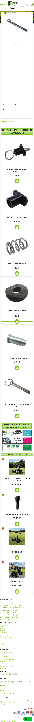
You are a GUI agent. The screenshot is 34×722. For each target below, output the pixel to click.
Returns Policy (5, 635)
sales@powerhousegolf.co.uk (9, 693)
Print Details (7, 122)
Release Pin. (5, 113)
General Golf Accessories (8, 609)
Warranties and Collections (9, 611)
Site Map (3, 645)
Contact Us (4, 641)
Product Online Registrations (9, 617)
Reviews (14, 105)
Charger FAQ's (5, 630)
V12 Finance (4, 656)
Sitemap (3, 668)
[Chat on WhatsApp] (26, 5)
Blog (2, 663)
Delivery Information (7, 634)
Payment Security (6, 637)
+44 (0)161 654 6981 (5, 688)
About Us (4, 658)
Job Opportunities (6, 666)
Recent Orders (5, 647)
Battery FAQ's (5, 628)
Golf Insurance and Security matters (12, 616)
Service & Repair (6, 632)
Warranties (4, 627)
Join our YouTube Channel (9, 619)
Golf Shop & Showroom (8, 659)
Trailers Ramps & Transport (9, 612)
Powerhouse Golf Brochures (9, 614)
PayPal (3, 654)
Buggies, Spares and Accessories (11, 605)
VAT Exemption (5, 625)
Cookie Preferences (7, 653)
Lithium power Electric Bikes (9, 602)
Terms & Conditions (7, 639)
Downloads (4, 665)
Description (6, 105)
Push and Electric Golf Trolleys (10, 604)
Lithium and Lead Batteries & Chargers (12, 607)
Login (3, 643)
